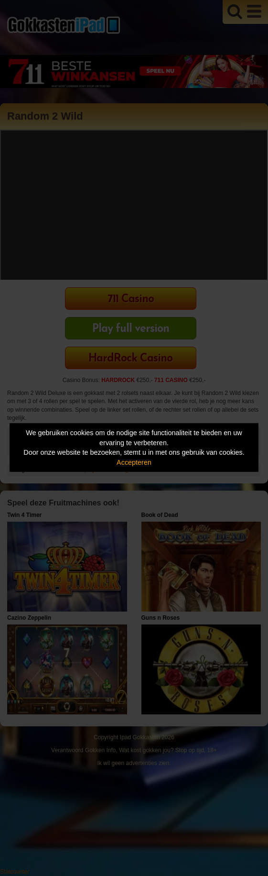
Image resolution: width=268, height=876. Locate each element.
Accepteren (134, 462)
